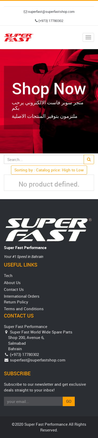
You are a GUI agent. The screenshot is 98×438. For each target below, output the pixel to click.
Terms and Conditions (24, 308)
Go (68, 401)
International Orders (21, 296)
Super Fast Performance (25, 247)
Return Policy (16, 301)
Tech (8, 275)
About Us (12, 282)
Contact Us (14, 289)
